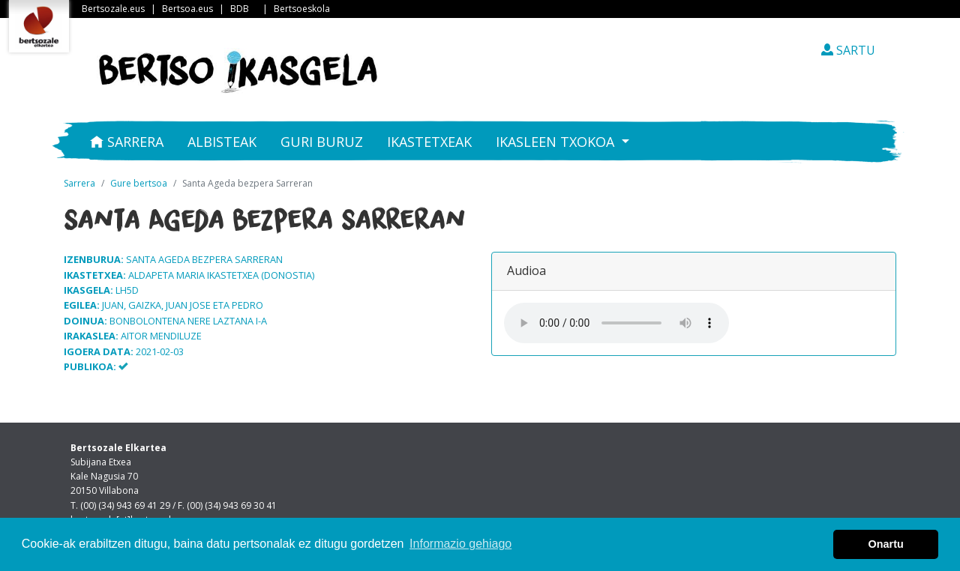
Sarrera (127, 142)
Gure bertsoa (138, 183)
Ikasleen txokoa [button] (557, 142)
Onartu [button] (886, 544)
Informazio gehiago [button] (461, 543)
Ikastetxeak (429, 142)
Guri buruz (321, 142)
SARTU (848, 50)
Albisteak (222, 142)
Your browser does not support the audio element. (616, 323)
